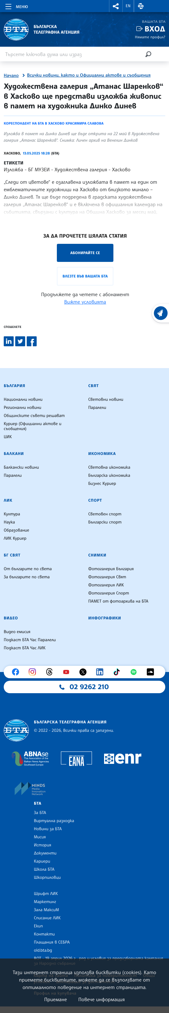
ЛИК (8, 500)
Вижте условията (85, 302)
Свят (93, 385)
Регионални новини (22, 407)
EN (128, 5)
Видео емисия (17, 631)
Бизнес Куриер (102, 483)
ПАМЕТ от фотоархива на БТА (118, 601)
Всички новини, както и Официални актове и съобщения (89, 75)
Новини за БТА (48, 828)
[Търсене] (148, 54)
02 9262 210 (89, 687)
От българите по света (28, 568)
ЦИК (8, 436)
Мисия (40, 837)
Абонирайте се (85, 252)
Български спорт (104, 522)
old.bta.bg (43, 950)
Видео (11, 618)
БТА (37, 803)
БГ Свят (12, 555)
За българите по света (27, 577)
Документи (45, 853)
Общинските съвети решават (34, 415)
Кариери (42, 861)
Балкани (14, 453)
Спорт (95, 500)
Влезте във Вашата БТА (84, 276)
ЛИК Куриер (15, 538)
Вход (154, 28)
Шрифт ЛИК (46, 893)
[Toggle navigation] (16, 5)
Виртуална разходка (54, 820)
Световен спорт (104, 514)
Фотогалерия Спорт (108, 593)
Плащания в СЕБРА (52, 942)
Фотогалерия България (111, 568)
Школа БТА (44, 869)
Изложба (13, 169)
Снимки (97, 555)
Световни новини (105, 399)
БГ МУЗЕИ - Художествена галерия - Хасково (79, 169)
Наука (9, 522)
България (14, 385)
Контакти (44, 934)
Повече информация (101, 999)
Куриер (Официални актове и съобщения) (33, 426)
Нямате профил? (150, 37)
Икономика (102, 453)
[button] (115, 6)
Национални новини (23, 399)
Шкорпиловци (47, 877)
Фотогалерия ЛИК (106, 585)
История (42, 845)
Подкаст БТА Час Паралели (30, 639)
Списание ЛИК (47, 918)
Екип (38, 926)
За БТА (40, 812)
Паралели (97, 407)
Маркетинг (45, 901)
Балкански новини (21, 467)
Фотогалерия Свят (107, 577)
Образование (16, 530)
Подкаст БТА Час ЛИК (25, 648)
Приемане (55, 999)
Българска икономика (109, 475)
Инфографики (104, 618)
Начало (11, 75)
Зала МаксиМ (46, 909)
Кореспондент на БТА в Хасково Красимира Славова (53, 123)
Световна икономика (109, 467)
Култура (12, 514)
